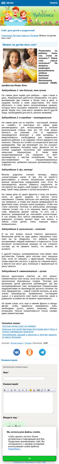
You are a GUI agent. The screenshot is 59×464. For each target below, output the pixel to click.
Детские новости (17, 343)
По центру (22, 390)
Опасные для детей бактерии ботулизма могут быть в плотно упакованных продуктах (29, 330)
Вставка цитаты (41, 390)
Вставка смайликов (30, 390)
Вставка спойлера (48, 390)
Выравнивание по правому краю (26, 390)
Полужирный (4, 390)
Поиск (54, 3)
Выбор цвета (34, 390)
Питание (28, 343)
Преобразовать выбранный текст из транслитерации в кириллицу (45, 390)
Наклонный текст (8, 390)
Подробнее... (14, 449)
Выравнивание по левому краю (19, 390)
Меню (7, 3)
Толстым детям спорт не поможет (19, 326)
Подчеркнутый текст (11, 390)
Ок (29, 458)
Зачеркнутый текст (15, 390)
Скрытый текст (38, 390)
